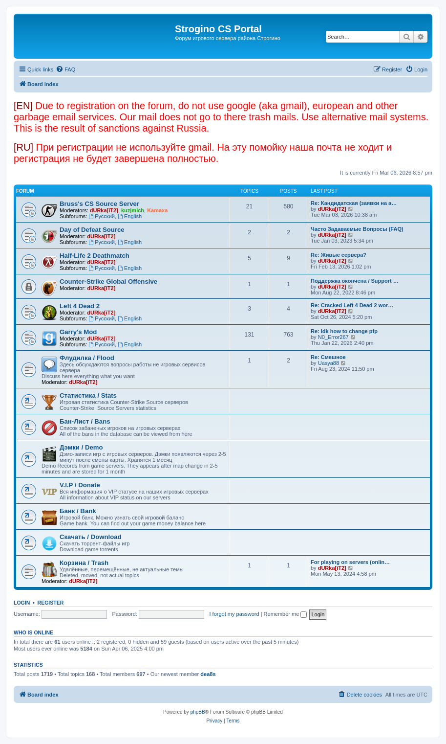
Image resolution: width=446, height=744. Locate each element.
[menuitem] (65, 69)
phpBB (198, 712)
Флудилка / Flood (87, 357)
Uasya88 (328, 363)
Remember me (285, 614)
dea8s (207, 674)
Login (22, 603)
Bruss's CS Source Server (99, 203)
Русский (101, 216)
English (130, 216)
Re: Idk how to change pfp (344, 331)
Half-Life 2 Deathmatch (94, 255)
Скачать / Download (91, 537)
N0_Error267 (333, 337)
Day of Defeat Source (92, 229)
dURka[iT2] (104, 210)
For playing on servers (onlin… (350, 562)
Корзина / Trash (84, 562)
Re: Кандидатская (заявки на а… (354, 203)
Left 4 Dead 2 (80, 306)
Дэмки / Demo (81, 447)
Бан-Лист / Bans (85, 421)
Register (51, 603)
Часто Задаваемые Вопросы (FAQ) (357, 229)
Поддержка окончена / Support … (355, 281)
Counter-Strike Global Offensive (108, 281)
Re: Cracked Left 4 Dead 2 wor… (352, 305)
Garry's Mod (78, 332)
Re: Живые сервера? (338, 255)
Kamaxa (157, 210)
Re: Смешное (328, 357)
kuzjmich (132, 210)
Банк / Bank (78, 511)
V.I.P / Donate (80, 485)
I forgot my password (234, 614)
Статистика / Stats (88, 395)
